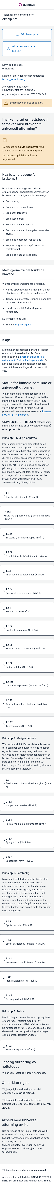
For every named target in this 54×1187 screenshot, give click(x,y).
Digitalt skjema (23, 324)
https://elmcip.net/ (13, 79)
